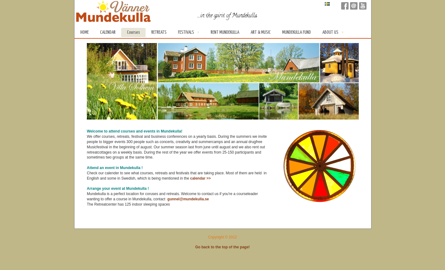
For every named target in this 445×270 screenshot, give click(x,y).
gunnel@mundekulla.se (188, 199)
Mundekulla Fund (296, 32)
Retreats (159, 32)
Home (84, 32)
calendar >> (200, 178)
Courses (133, 32)
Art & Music (261, 32)
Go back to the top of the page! (222, 247)
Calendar (108, 32)
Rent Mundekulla (225, 32)
